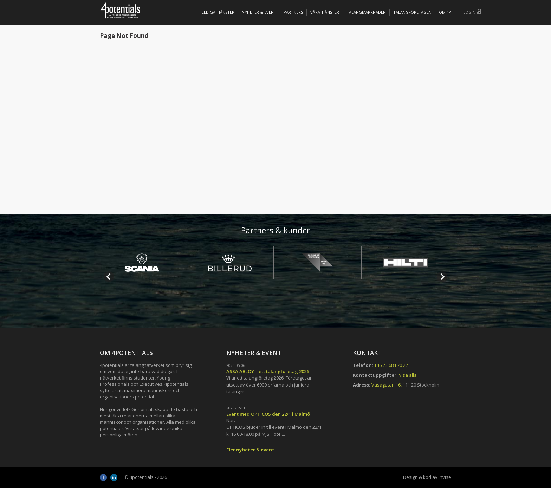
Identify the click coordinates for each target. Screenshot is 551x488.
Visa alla (408, 375)
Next (442, 276)
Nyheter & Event (259, 12)
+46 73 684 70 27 (391, 365)
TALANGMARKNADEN (366, 12)
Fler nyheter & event (250, 450)
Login (469, 12)
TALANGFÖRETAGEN (412, 12)
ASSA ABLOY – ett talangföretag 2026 (267, 371)
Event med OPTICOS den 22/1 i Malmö (268, 414)
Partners (293, 12)
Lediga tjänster (218, 12)
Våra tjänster (324, 12)
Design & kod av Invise (427, 477)
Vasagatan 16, (386, 385)
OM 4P (445, 12)
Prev (109, 276)
